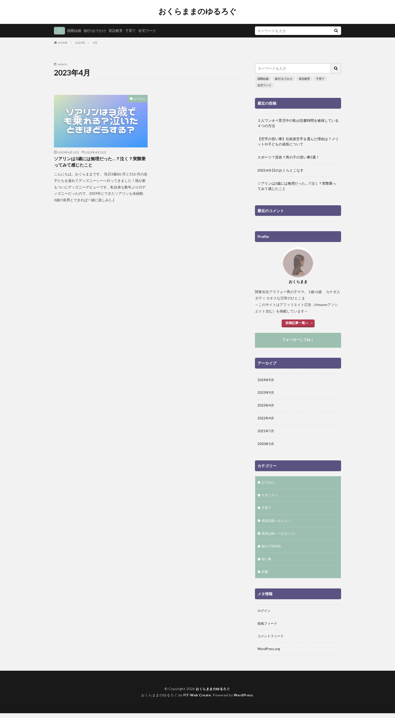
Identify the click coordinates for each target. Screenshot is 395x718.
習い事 (266, 562)
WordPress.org (269, 654)
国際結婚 (74, 30)
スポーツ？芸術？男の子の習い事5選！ (288, 156)
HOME (63, 42)
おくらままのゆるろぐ (197, 11)
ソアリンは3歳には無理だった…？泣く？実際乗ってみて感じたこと (100, 162)
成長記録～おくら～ (277, 523)
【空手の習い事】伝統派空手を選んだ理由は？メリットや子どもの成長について (298, 141)
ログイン (264, 615)
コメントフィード (271, 641)
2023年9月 (266, 393)
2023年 (80, 43)
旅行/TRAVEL (272, 549)
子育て (130, 30)
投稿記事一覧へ (296, 322)
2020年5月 (266, 445)
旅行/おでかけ (95, 30)
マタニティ (270, 497)
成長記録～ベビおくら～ (280, 536)
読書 (265, 575)
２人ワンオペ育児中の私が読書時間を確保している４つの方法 (298, 122)
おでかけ (140, 98)
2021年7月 (266, 432)
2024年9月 (266, 380)
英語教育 (116, 30)
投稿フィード (268, 628)
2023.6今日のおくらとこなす (280, 170)
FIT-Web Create (196, 700)
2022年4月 (266, 419)
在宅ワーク (147, 30)
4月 (95, 43)
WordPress (244, 700)
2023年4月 (266, 406)
